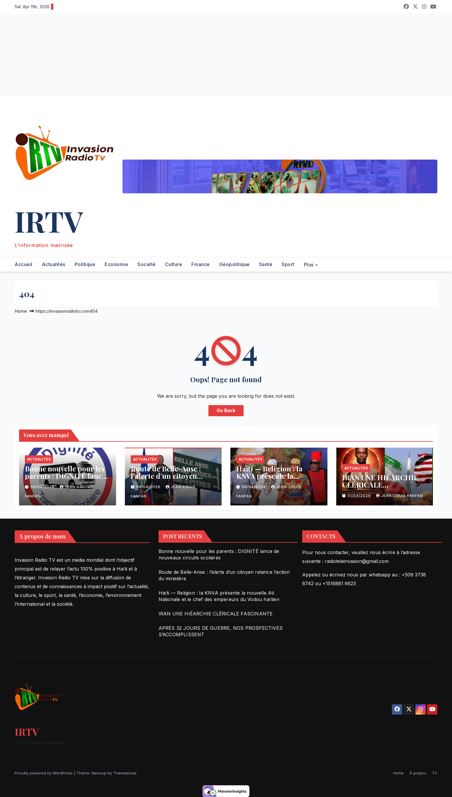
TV (434, 773)
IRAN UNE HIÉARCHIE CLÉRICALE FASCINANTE (380, 485)
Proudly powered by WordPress (44, 773)
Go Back (226, 411)
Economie (116, 264)
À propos (417, 773)
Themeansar (124, 773)
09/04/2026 (43, 487)
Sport (288, 264)
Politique (85, 264)
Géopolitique (234, 264)
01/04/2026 (360, 495)
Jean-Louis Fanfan (399, 495)
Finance (200, 264)
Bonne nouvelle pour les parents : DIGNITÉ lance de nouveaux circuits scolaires (65, 479)
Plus (309, 265)
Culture (173, 264)
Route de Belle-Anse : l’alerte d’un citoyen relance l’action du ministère (166, 479)
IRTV (49, 221)
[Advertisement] (176, 54)
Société (146, 264)
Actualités (53, 264)
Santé (266, 264)
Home (21, 311)
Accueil (24, 264)
